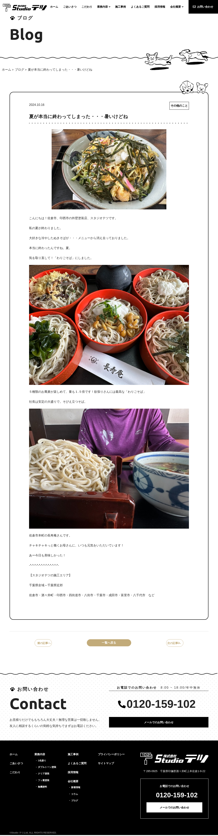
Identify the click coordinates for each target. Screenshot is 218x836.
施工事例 (73, 755)
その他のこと (178, 106)
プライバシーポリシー (111, 755)
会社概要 (73, 782)
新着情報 (75, 788)
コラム (74, 795)
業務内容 (39, 755)
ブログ (19, 69)
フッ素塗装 (43, 781)
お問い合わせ (205, 6)
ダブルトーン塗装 (47, 768)
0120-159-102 (161, 705)
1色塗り (42, 761)
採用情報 (73, 773)
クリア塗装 (43, 774)
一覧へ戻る (109, 643)
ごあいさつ (16, 764)
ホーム (6, 69)
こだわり (15, 773)
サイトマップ (106, 764)
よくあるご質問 (77, 764)
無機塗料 (42, 787)
